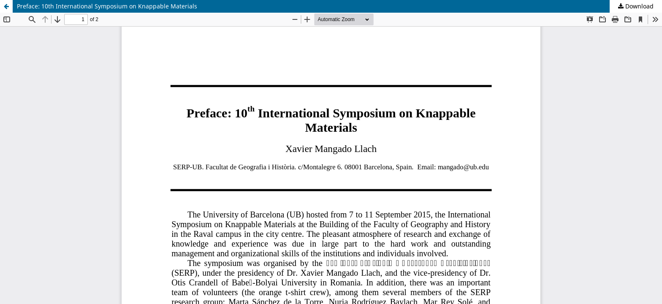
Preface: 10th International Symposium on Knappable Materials (107, 6)
